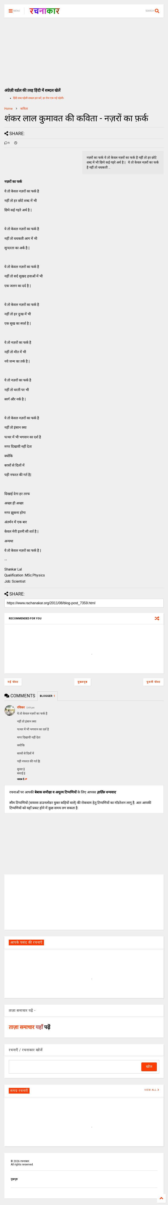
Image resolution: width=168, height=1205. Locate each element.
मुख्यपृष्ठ (83, 682)
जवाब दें (22, 779)
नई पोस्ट (13, 682)
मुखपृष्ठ (14, 1179)
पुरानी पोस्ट (153, 682)
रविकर (21, 707)
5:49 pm (30, 707)
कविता (24, 108)
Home (8, 108)
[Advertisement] (84, 50)
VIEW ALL (151, 1090)
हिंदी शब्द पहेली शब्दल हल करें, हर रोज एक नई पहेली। (38, 98)
